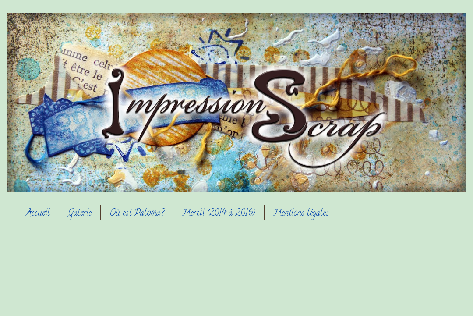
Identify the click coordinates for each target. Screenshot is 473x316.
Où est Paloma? (136, 213)
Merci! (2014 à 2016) (218, 213)
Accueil (38, 213)
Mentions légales (301, 213)
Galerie (80, 213)
